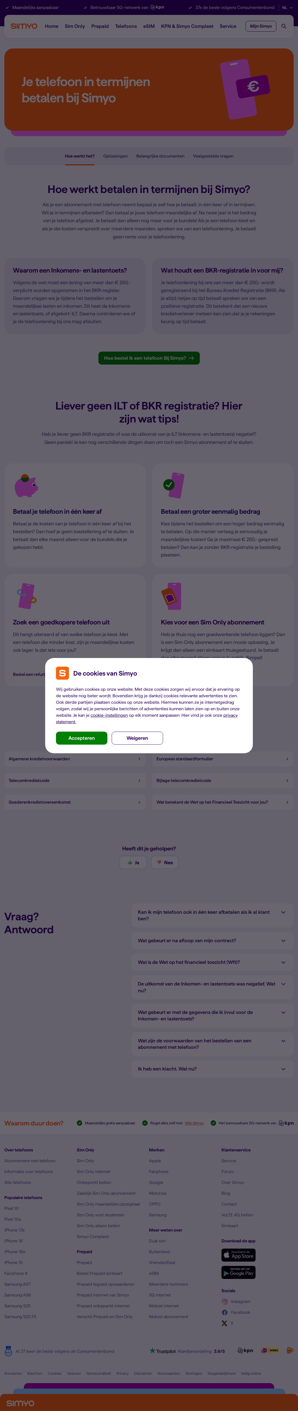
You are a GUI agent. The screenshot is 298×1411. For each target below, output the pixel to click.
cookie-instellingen (109, 715)
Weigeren (137, 738)
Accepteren (81, 738)
